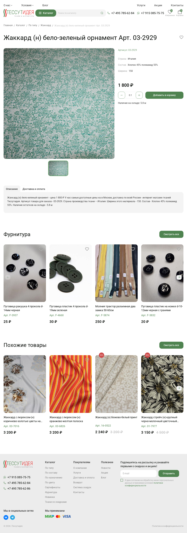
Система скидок (82, 487)
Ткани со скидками (56, 502)
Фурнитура (51, 492)
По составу (51, 472)
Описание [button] (12, 189)
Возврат (77, 482)
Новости (105, 467)
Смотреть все (171, 235)
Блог (45, 5)
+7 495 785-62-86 (18, 488)
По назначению (53, 477)
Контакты (177, 5)
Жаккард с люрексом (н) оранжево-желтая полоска (66, 420)
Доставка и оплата (84, 477)
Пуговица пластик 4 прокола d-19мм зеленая (69, 309)
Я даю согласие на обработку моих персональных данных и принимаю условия (149, 482)
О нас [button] (8, 5)
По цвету (50, 482)
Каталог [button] (47, 13)
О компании (80, 467)
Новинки (50, 497)
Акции (158, 5)
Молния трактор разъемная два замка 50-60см (115, 309)
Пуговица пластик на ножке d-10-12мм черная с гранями (162, 309)
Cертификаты (52, 487)
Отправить (169, 473)
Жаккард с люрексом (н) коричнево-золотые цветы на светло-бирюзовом (22, 420)
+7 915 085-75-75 (153, 13)
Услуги (141, 5)
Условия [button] (27, 5)
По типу (49, 467)
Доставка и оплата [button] (35, 189)
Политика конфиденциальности (167, 526)
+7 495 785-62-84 (123, 13)
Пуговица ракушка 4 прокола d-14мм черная (23, 309)
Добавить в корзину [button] (164, 95)
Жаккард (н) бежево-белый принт (116, 418)
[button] (102, 13)
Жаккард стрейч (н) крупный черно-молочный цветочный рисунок (159, 420)
